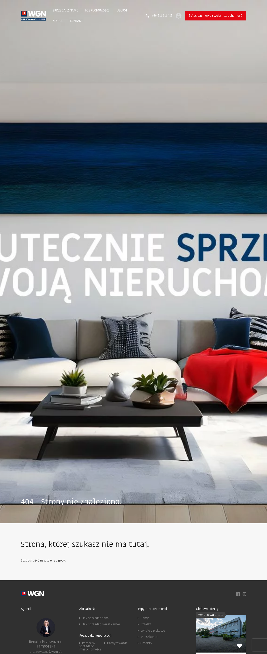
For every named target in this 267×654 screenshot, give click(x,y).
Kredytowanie (117, 643)
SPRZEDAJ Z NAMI (65, 10)
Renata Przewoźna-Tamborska (46, 644)
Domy (144, 618)
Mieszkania (148, 637)
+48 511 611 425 (162, 16)
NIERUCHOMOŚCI (97, 10)
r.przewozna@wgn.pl (46, 652)
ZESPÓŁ (58, 21)
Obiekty (146, 643)
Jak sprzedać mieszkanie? (101, 624)
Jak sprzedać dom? (96, 618)
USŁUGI (122, 10)
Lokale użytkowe (152, 631)
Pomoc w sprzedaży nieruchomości (90, 646)
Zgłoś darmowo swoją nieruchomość (215, 16)
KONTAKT (76, 21)
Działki (145, 624)
